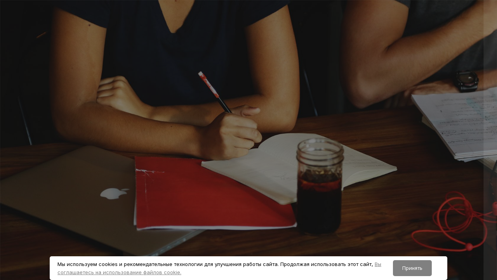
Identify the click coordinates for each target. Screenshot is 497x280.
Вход (415, 243)
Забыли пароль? (465, 202)
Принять (412, 268)
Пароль (356, 164)
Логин (354, 125)
